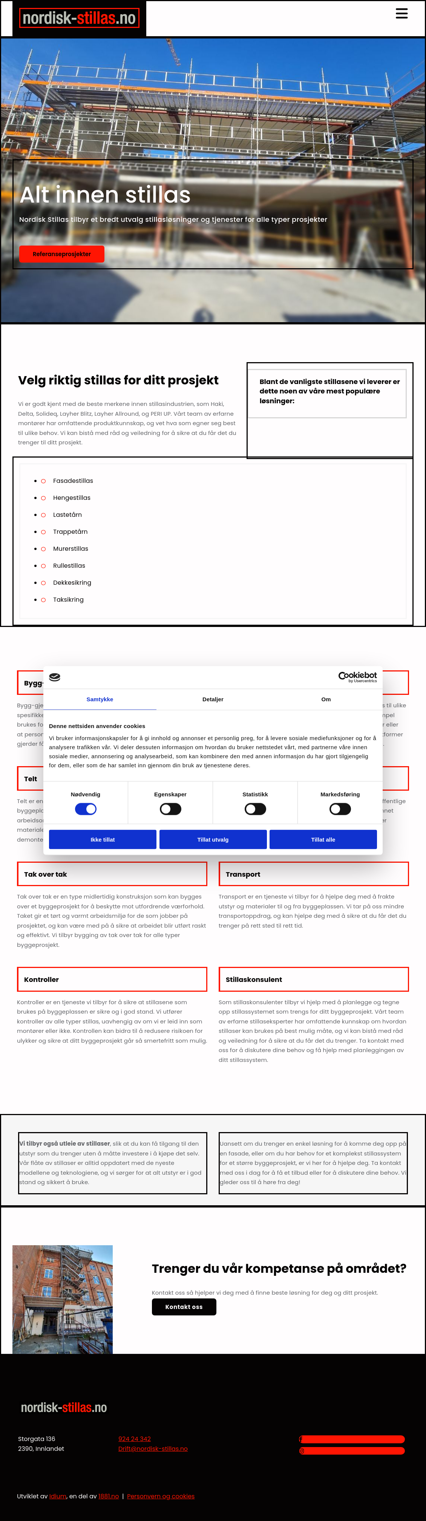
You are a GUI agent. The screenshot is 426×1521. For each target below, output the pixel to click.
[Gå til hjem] (79, 26)
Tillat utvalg (212, 839)
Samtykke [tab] (100, 699)
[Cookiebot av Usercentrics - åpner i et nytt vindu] (344, 677)
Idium (57, 1496)
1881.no (108, 1496)
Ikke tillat (102, 839)
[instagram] (301, 1451)
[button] (61, 254)
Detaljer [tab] (213, 699)
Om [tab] (326, 699)
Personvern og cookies (161, 1496)
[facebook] (300, 1439)
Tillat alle (323, 839)
